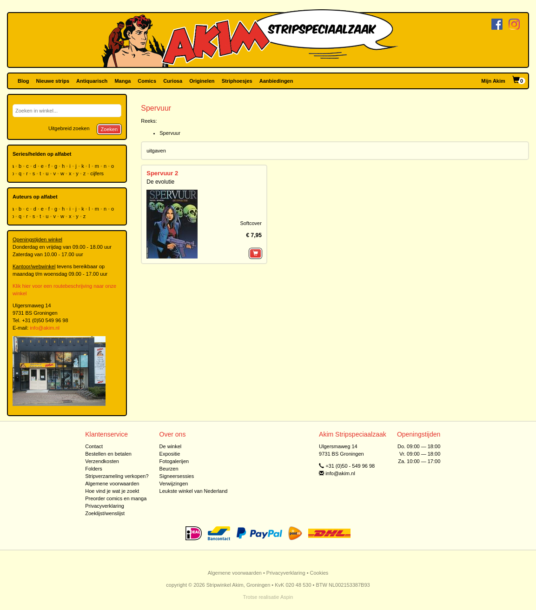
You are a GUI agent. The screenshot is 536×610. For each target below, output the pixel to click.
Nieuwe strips (53, 81)
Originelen (201, 81)
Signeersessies (176, 476)
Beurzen (169, 468)
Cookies (319, 573)
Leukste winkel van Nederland (193, 491)
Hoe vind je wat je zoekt (112, 491)
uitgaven (156, 150)
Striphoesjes (237, 81)
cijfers (98, 173)
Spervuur (169, 133)
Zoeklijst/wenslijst (105, 513)
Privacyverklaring (104, 506)
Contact (94, 446)
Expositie (169, 454)
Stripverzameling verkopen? (116, 476)
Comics (147, 81)
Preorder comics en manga (115, 498)
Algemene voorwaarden (112, 483)
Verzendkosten (102, 461)
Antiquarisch (91, 81)
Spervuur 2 (162, 173)
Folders (93, 468)
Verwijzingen (173, 483)
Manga (122, 81)
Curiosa (172, 81)
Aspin (286, 597)
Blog (23, 81)
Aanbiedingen (276, 81)
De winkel (170, 446)
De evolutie (160, 182)
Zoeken (109, 129)
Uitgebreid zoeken (69, 128)
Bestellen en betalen (108, 454)
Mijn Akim (493, 81)
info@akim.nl (45, 328)
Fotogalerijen (174, 461)
